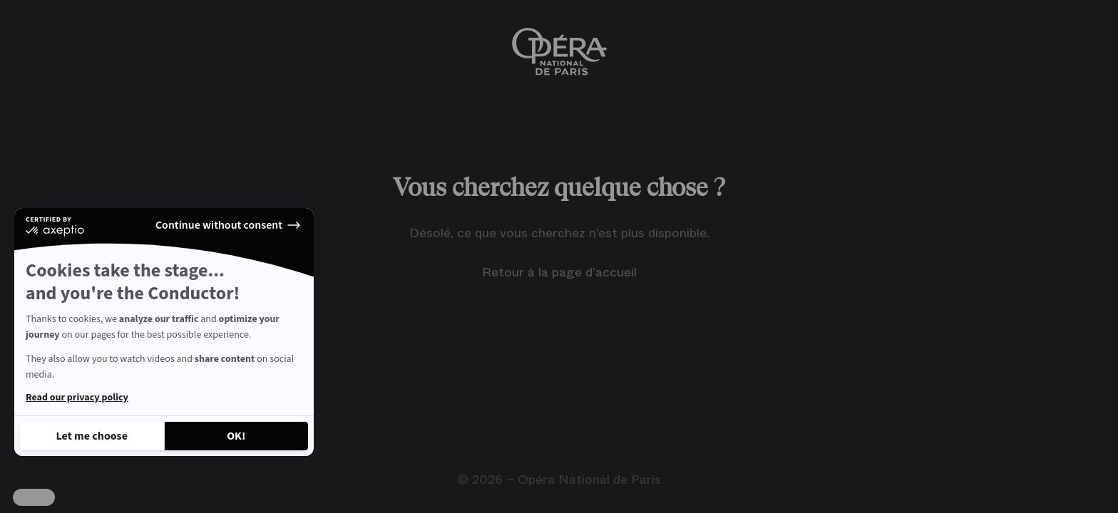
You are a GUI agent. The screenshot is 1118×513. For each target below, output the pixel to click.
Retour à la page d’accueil (559, 272)
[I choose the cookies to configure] (92, 436)
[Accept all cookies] (237, 436)
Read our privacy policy (77, 397)
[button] (34, 497)
